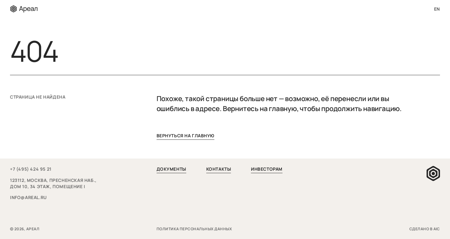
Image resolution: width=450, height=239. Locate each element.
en (437, 9)
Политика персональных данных (195, 229)
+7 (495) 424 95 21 (31, 169)
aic (436, 229)
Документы (171, 169)
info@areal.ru (28, 197)
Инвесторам (266, 169)
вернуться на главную (185, 136)
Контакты (218, 169)
